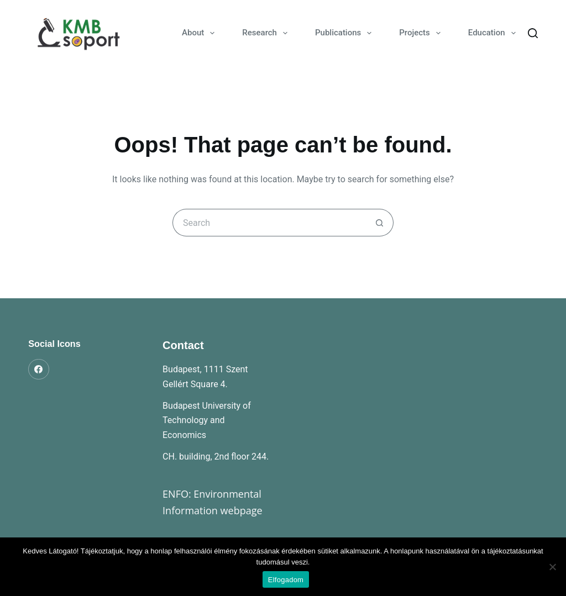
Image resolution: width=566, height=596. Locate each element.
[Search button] (380, 222)
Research (267, 33)
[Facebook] (38, 369)
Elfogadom (285, 580)
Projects (422, 33)
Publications (345, 33)
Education (494, 33)
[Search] (533, 33)
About (200, 33)
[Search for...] (269, 222)
